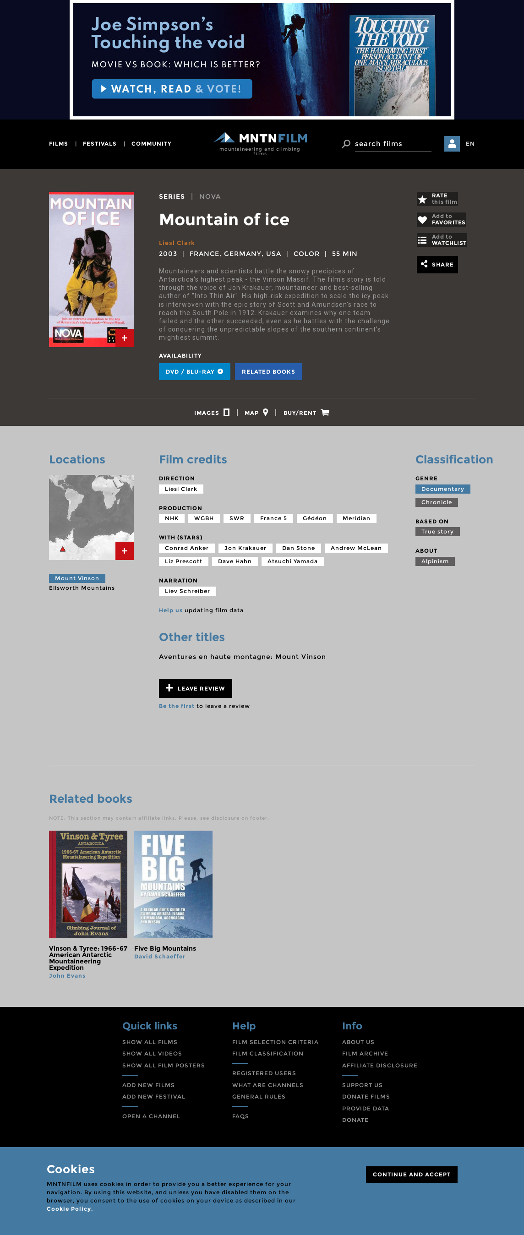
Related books (268, 371)
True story (437, 535)
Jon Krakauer (245, 552)
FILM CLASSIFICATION (268, 1057)
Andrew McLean (356, 552)
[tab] (124, 338)
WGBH (204, 522)
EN (470, 143)
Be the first (177, 710)
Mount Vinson (77, 582)
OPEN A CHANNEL (151, 1120)
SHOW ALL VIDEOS (152, 1057)
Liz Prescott (183, 565)
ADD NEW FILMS (148, 1089)
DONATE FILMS (366, 1100)
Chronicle (436, 506)
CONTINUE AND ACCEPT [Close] (412, 1174)
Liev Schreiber (187, 594)
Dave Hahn (235, 565)
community (151, 143)
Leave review (195, 692)
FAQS (240, 1120)
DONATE (355, 1124)
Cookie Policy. (70, 1208)
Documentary (442, 493)
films (58, 143)
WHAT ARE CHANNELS (268, 1089)
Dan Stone (298, 552)
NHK (172, 522)
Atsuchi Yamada (292, 565)
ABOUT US (358, 1046)
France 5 (273, 522)
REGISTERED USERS (264, 1077)
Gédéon (315, 522)
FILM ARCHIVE (365, 1057)
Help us (171, 613)
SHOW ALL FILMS (150, 1046)
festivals (100, 143)
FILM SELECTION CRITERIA (275, 1046)
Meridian (357, 522)
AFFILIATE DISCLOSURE (380, 1069)
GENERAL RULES (259, 1100)
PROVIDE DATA (365, 1112)
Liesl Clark (178, 243)
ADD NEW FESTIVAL (154, 1100)
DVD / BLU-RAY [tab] (195, 371)
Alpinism (435, 565)
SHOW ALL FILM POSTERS (163, 1069)
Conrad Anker (187, 552)
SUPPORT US (362, 1089)
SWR (237, 522)
